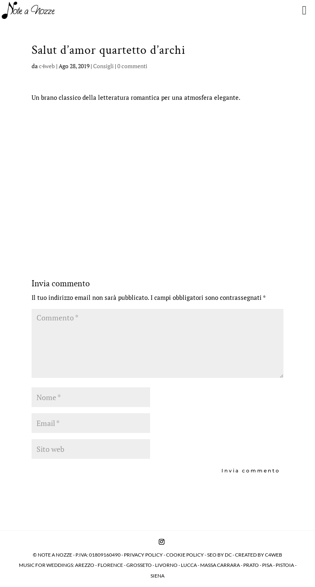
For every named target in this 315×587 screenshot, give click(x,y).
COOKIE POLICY (185, 555)
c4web (47, 66)
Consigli (103, 66)
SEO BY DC (219, 555)
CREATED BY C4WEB (258, 555)
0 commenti (132, 66)
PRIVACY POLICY (143, 555)
